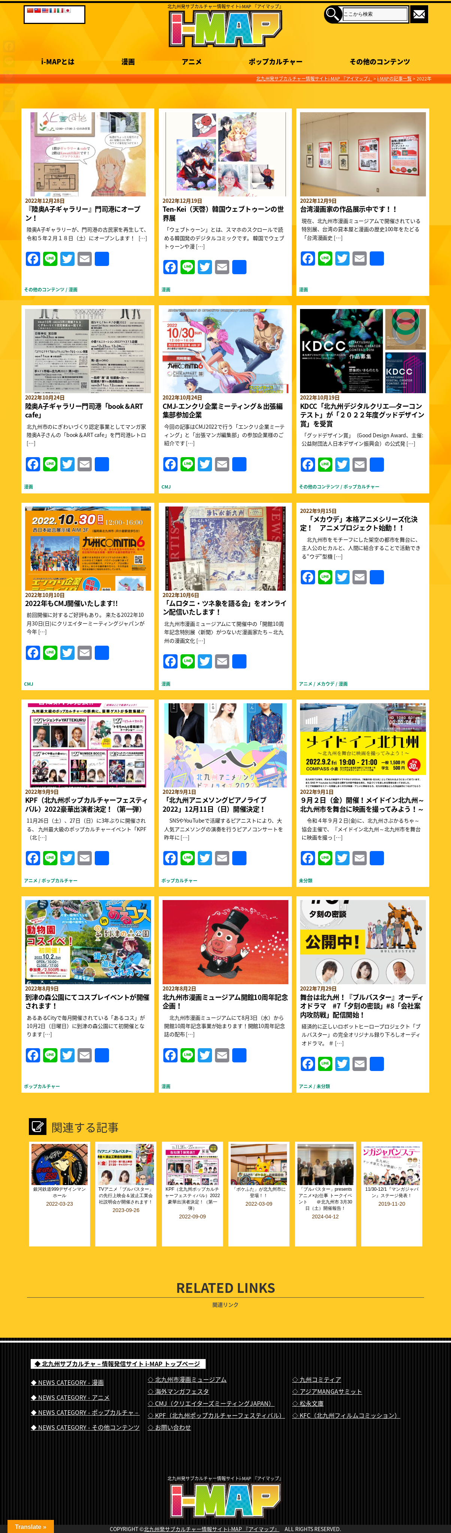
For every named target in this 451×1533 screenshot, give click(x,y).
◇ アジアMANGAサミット (327, 1371)
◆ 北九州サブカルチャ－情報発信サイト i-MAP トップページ (117, 1343)
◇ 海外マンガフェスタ (178, 1371)
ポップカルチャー (361, 486)
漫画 (73, 289)
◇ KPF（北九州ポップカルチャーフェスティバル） (216, 1395)
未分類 (305, 880)
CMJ (166, 486)
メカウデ (326, 683)
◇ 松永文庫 (308, 1383)
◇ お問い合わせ (169, 1407)
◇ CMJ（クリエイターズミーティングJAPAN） (211, 1383)
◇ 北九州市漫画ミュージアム (187, 1359)
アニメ (305, 683)
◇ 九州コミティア (316, 1359)
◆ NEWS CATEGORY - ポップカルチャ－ (85, 1392)
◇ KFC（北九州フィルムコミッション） (346, 1395)
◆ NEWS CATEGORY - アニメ (70, 1377)
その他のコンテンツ (44, 289)
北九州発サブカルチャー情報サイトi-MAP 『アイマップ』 (211, 1524)
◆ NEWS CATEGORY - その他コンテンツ (85, 1407)
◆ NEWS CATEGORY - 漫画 (67, 1362)
